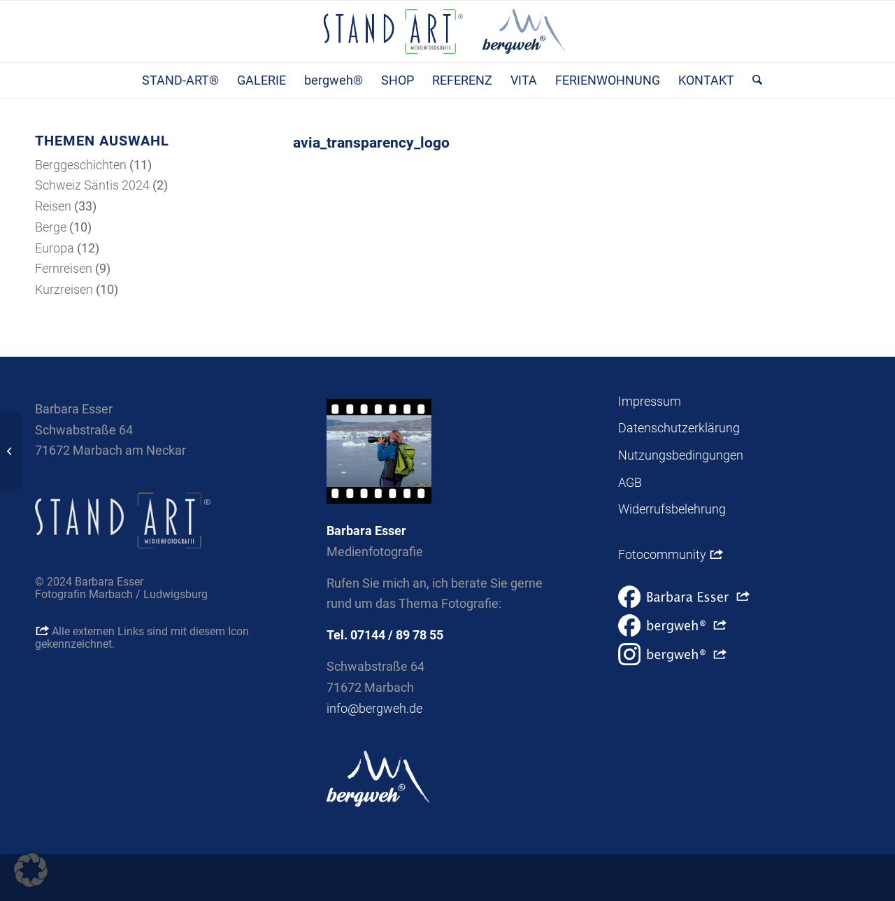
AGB (630, 482)
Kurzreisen (64, 289)
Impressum (649, 401)
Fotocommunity (670, 554)
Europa (54, 248)
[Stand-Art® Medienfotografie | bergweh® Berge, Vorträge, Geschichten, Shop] (447, 31)
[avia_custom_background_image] (11, 450)
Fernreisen (63, 268)
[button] (31, 870)
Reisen (53, 206)
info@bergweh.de (374, 708)
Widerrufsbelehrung (672, 509)
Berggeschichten (81, 164)
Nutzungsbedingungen (680, 455)
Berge (50, 227)
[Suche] (752, 80)
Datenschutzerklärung (679, 427)
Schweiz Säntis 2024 (92, 185)
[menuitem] (180, 80)
